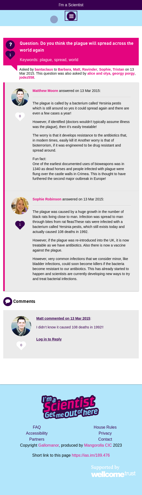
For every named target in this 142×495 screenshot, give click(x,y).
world (73, 60)
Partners (36, 439)
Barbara (64, 69)
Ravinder (89, 69)
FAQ (37, 427)
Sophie (105, 69)
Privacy (105, 433)
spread (60, 60)
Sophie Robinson (46, 199)
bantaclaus (44, 69)
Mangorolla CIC (98, 445)
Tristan (118, 69)
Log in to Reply (49, 339)
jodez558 (26, 77)
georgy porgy (123, 73)
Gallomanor (48, 445)
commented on (63, 318)
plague (46, 60)
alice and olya (98, 73)
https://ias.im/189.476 (91, 455)
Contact (105, 439)
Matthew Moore (45, 91)
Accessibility (37, 433)
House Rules (105, 427)
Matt (76, 69)
